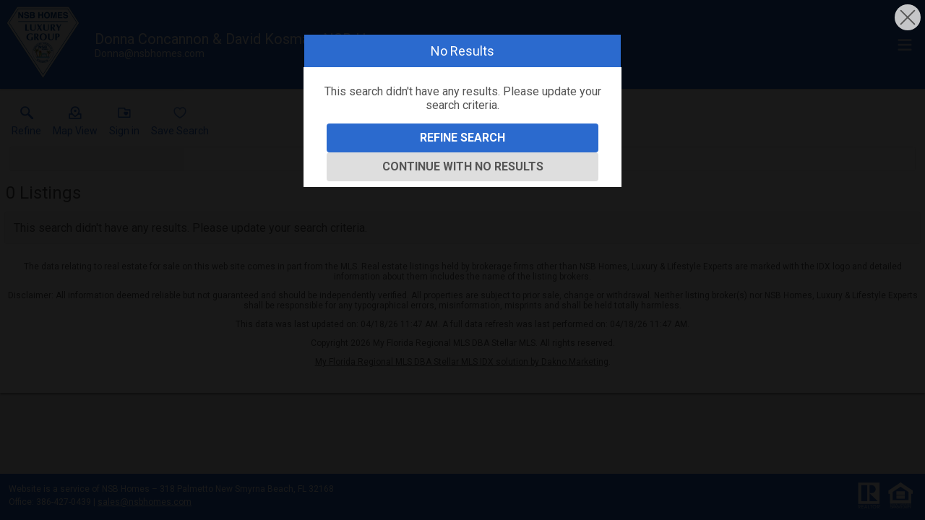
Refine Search (462, 137)
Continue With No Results (462, 166)
